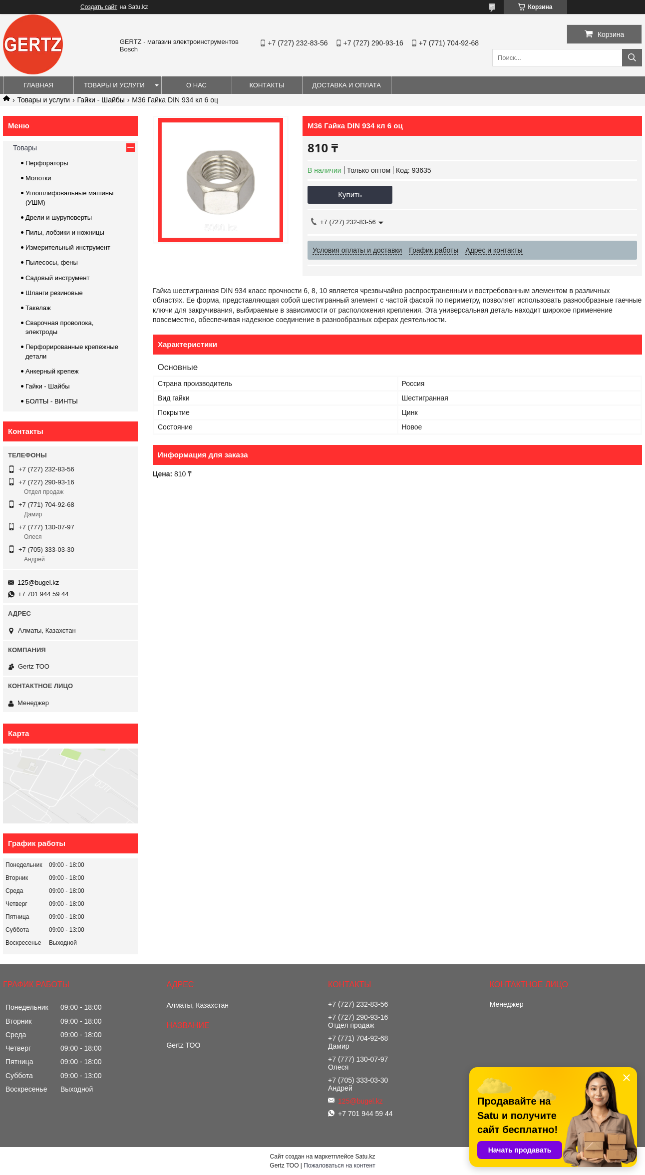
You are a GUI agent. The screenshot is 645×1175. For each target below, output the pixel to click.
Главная (38, 85)
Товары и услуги (114, 85)
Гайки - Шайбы (101, 100)
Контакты (266, 85)
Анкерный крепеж (52, 371)
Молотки (38, 178)
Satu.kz (365, 1156)
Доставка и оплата (347, 85)
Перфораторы (46, 163)
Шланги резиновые (54, 293)
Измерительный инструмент (67, 247)
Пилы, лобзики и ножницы (64, 232)
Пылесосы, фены (51, 262)
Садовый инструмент (57, 278)
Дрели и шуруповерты (58, 217)
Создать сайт (98, 6)
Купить (349, 194)
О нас (196, 85)
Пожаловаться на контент (339, 1165)
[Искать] (632, 57)
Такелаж (38, 308)
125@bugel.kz (38, 582)
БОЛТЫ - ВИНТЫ (51, 401)
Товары (25, 148)
